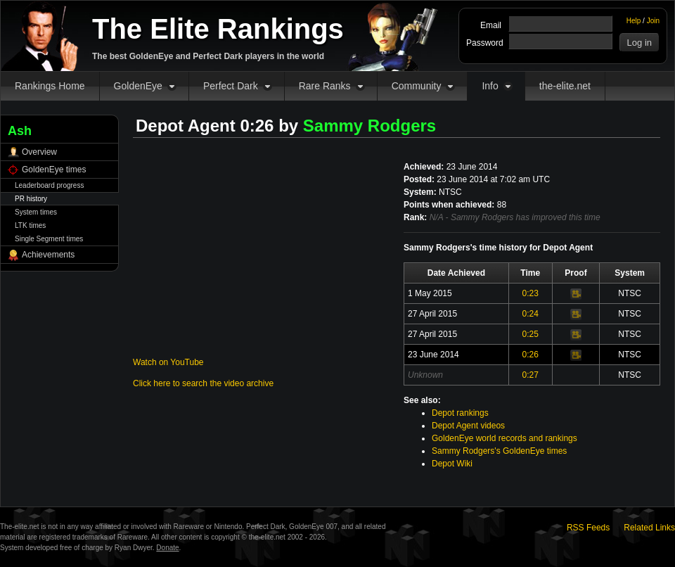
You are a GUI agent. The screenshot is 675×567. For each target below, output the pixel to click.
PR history (31, 199)
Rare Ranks (325, 85)
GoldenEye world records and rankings (504, 438)
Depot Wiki (452, 464)
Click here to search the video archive (203, 383)
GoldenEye (138, 85)
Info (490, 85)
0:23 (530, 293)
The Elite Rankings (218, 28)
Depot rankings (460, 413)
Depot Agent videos (468, 426)
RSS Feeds (588, 528)
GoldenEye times (54, 169)
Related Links (649, 528)
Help (633, 21)
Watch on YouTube (168, 362)
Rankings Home (50, 85)
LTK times (30, 225)
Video (576, 294)
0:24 (530, 314)
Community (417, 85)
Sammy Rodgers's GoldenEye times (499, 451)
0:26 (530, 354)
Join (653, 21)
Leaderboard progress (49, 185)
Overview (39, 152)
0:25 (530, 334)
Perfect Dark (230, 85)
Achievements (48, 255)
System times (36, 212)
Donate (167, 548)
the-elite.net (565, 85)
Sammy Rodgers (369, 125)
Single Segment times (49, 239)
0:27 (530, 375)
